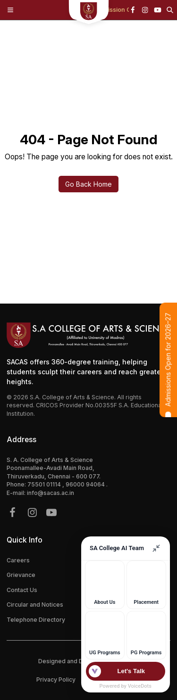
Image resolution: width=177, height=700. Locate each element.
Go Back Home (88, 184)
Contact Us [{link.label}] (22, 589)
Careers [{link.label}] (18, 560)
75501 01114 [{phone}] (44, 484)
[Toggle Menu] (10, 10)
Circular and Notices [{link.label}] (35, 604)
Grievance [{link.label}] (21, 574)
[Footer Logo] (88, 335)
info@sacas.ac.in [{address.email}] (50, 492)
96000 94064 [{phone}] (86, 484)
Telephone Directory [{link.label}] (36, 619)
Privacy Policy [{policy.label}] (56, 679)
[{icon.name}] (132, 10)
